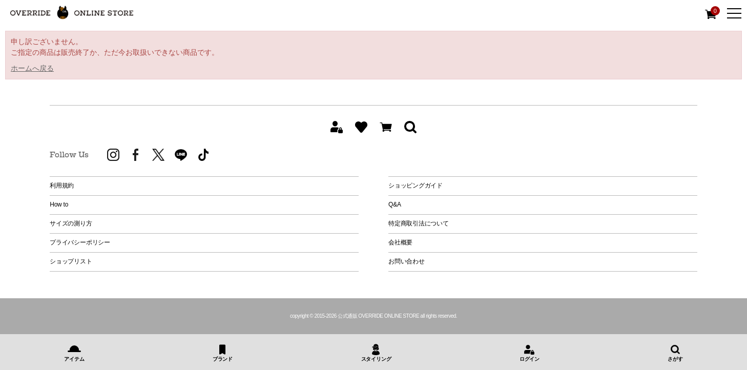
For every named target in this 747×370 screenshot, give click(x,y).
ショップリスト (71, 261)
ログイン (530, 359)
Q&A (394, 204)
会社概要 (400, 242)
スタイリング (376, 359)
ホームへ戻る (32, 68)
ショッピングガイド (415, 185)
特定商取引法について (418, 223)
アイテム (74, 359)
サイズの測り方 (71, 223)
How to (59, 204)
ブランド (223, 359)
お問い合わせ (406, 261)
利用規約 (62, 185)
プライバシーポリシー (80, 242)
